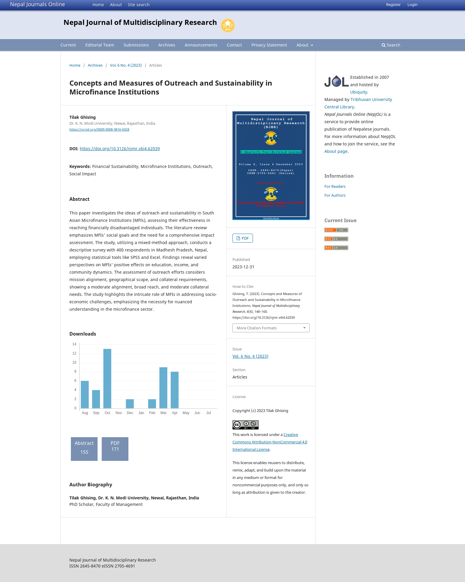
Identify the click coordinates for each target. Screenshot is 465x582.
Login (412, 4)
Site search (139, 4)
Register (393, 4)
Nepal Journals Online (37, 4)
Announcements (201, 45)
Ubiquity (358, 92)
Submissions (136, 45)
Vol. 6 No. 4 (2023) (126, 65)
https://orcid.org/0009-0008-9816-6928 (99, 129)
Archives (166, 45)
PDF (245, 238)
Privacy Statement (269, 45)
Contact (234, 45)
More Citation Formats (257, 328)
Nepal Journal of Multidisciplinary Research (140, 22)
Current (68, 45)
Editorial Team (99, 45)
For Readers (334, 186)
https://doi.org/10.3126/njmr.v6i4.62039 (120, 148)
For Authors (334, 195)
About (116, 4)
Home (98, 4)
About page (336, 151)
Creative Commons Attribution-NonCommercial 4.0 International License (269, 442)
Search (391, 45)
